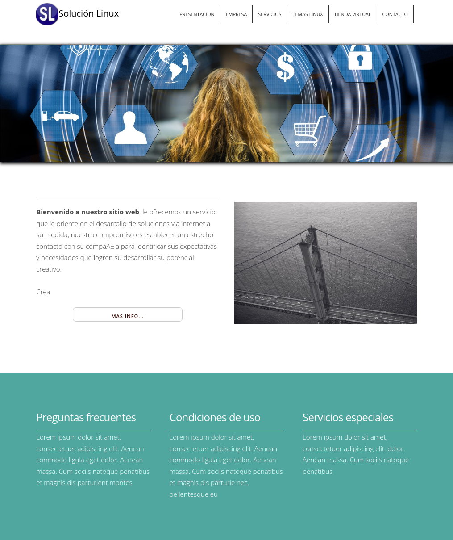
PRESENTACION (196, 14)
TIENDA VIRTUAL (352, 14)
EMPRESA (236, 14)
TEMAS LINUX (307, 14)
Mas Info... (127, 316)
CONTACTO (395, 14)
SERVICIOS (269, 14)
